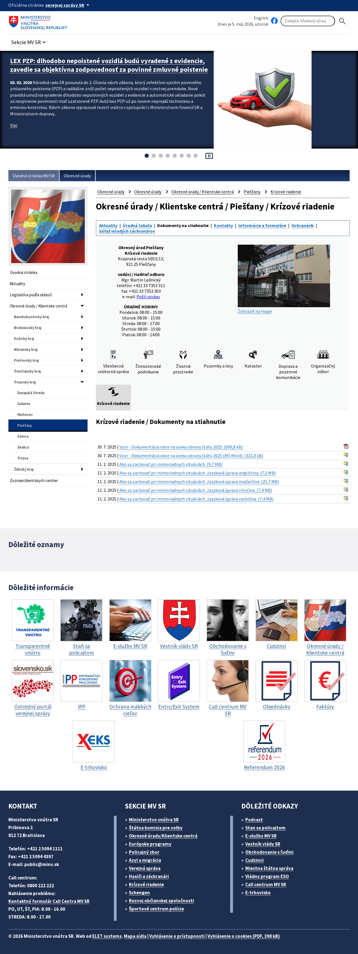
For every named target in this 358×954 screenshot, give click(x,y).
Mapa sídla (135, 936)
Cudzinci (254, 860)
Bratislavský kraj (27, 327)
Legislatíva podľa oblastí (31, 294)
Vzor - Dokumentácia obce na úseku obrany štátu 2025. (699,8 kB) (181, 447)
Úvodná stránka (23, 272)
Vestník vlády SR (262, 844)
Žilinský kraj (24, 469)
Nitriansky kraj (25, 349)
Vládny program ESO (267, 876)
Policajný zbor (144, 852)
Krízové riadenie (285, 191)
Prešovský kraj (26, 360)
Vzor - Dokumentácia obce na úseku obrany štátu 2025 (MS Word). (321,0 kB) (191, 455)
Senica (23, 436)
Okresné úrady (77, 175)
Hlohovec (25, 414)
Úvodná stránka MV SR (34, 175)
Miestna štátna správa (269, 868)
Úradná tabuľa (137, 225)
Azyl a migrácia (145, 860)
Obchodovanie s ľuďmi (269, 852)
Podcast (254, 820)
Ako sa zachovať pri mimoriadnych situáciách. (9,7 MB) (170, 464)
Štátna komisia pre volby (156, 828)
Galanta (23, 403)
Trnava (22, 458)
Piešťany (24, 425)
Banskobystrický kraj (31, 316)
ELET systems (107, 936)
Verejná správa (145, 868)
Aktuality (17, 283)
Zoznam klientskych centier (34, 480)
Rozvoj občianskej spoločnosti (161, 901)
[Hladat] (342, 21)
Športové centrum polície (156, 909)
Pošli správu (148, 296)
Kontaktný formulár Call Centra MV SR (49, 901)
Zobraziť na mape (284, 279)
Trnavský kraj (25, 382)
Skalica (23, 447)
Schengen (139, 892)
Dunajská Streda (30, 392)
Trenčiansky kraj (27, 371)
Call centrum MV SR (265, 884)
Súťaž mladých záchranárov (127, 231)
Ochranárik (302, 225)
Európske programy (150, 844)
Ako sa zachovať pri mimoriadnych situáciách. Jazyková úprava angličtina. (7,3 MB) (197, 473)
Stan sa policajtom (265, 828)
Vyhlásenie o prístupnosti (177, 936)
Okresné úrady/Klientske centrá (163, 836)
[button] (29, 40)
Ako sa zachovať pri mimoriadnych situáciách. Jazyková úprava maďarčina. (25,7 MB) (199, 481)
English (261, 18)
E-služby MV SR (261, 836)
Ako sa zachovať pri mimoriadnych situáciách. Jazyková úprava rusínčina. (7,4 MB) (196, 499)
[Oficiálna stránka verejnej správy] (68, 5)
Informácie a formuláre (262, 225)
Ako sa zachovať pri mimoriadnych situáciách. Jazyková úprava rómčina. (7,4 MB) (195, 490)
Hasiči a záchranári (149, 876)
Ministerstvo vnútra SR (154, 820)
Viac (14, 125)
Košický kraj (24, 338)
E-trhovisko (258, 892)
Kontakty (223, 225)
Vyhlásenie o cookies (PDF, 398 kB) (244, 936)
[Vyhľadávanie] (308, 21)
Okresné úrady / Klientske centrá (38, 306)
